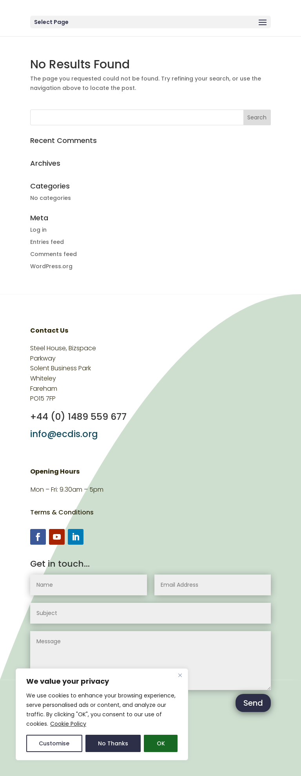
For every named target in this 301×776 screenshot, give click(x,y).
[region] (102, 714)
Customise (54, 743)
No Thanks (113, 743)
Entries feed (47, 242)
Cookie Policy (68, 724)
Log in (38, 230)
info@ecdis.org (64, 434)
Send (253, 702)
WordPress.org (51, 266)
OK (161, 743)
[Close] (180, 675)
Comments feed (53, 254)
